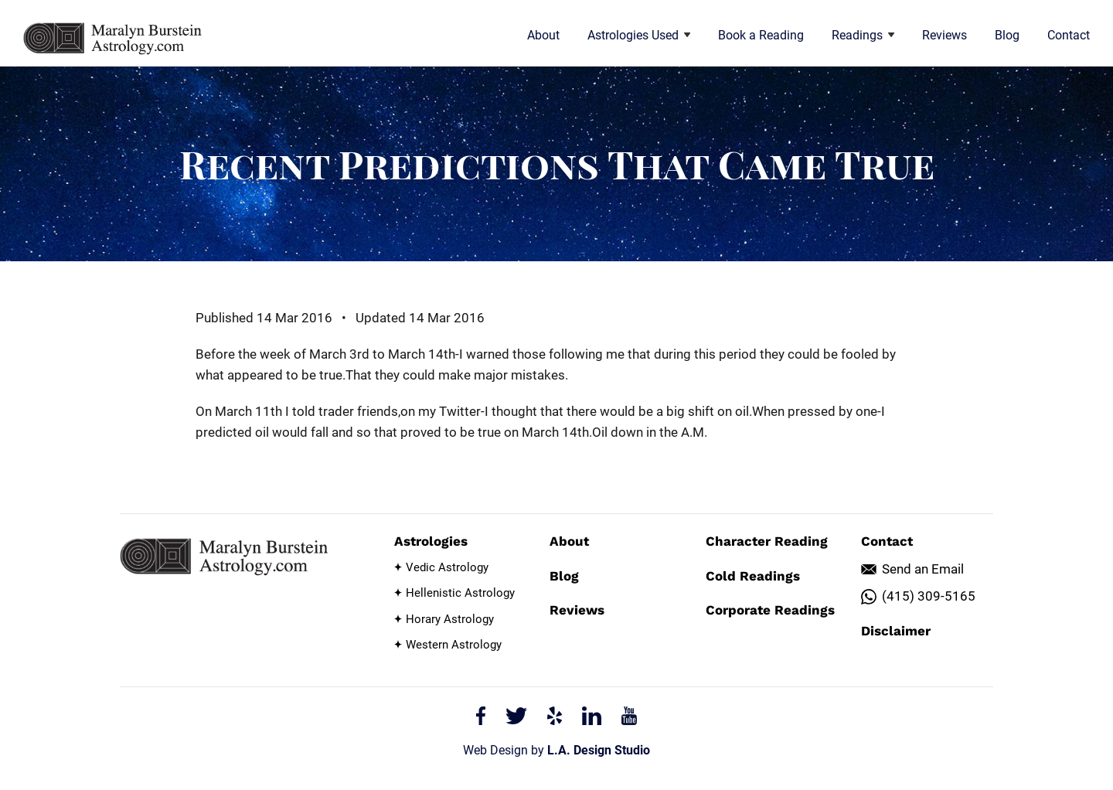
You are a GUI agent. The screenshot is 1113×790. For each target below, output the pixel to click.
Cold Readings (753, 576)
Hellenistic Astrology (460, 593)
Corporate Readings (770, 610)
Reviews (944, 35)
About (543, 35)
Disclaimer (896, 630)
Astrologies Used (638, 35)
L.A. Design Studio (598, 750)
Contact (1068, 35)
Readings (863, 35)
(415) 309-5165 (928, 596)
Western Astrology (454, 645)
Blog (1007, 35)
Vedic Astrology (447, 567)
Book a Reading (761, 35)
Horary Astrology (450, 619)
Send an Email (923, 569)
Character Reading (767, 541)
